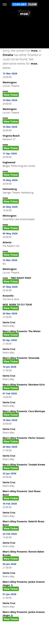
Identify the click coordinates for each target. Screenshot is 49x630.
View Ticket (11, 94)
